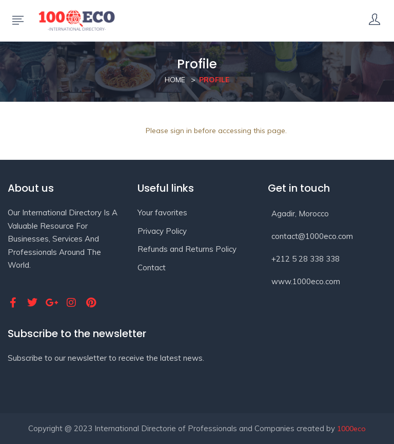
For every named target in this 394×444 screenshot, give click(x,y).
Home (175, 79)
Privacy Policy (162, 231)
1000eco (351, 428)
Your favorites (162, 212)
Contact (151, 267)
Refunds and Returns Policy (187, 249)
